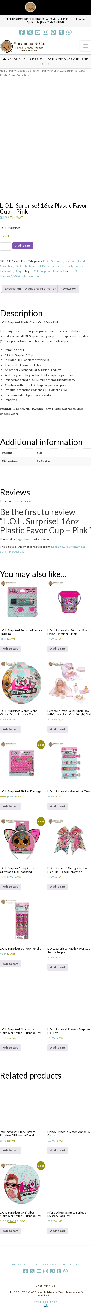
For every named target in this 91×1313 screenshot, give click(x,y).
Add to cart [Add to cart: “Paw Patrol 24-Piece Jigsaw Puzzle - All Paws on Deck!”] (10, 1150)
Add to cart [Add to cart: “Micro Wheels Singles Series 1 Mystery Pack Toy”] (57, 1231)
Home (3, 70)
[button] (85, 46)
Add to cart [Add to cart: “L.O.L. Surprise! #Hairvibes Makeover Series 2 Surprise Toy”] (10, 1231)
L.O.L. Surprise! (53, 261)
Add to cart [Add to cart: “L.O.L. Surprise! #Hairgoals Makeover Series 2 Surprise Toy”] (10, 1047)
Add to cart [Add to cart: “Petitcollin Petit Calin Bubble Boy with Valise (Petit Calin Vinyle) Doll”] (57, 729)
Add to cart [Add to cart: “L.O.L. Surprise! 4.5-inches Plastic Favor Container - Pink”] (57, 648)
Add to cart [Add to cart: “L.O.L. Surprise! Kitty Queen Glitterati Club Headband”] (10, 886)
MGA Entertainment (28, 266)
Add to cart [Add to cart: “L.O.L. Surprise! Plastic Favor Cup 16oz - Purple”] (57, 967)
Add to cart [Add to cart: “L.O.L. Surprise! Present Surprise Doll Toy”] (57, 1047)
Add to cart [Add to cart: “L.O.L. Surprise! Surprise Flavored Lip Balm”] (10, 648)
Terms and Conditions (60, 1264)
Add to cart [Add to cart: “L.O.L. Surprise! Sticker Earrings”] (10, 806)
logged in (22, 539)
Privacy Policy (25, 1264)
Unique (19, 271)
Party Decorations (54, 266)
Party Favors (50, 70)
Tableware (6, 271)
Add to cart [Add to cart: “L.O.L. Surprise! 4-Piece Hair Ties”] (57, 806)
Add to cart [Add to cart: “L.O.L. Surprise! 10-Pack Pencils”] (10, 963)
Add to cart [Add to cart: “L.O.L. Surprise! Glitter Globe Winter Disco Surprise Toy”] (10, 729)
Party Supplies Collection (24, 70)
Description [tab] (13, 288)
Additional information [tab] (40, 288)
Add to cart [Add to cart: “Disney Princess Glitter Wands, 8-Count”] (57, 1150)
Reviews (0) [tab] (68, 288)
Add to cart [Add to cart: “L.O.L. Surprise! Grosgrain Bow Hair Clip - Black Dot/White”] (57, 886)
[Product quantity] (5, 246)
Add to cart (22, 245)
